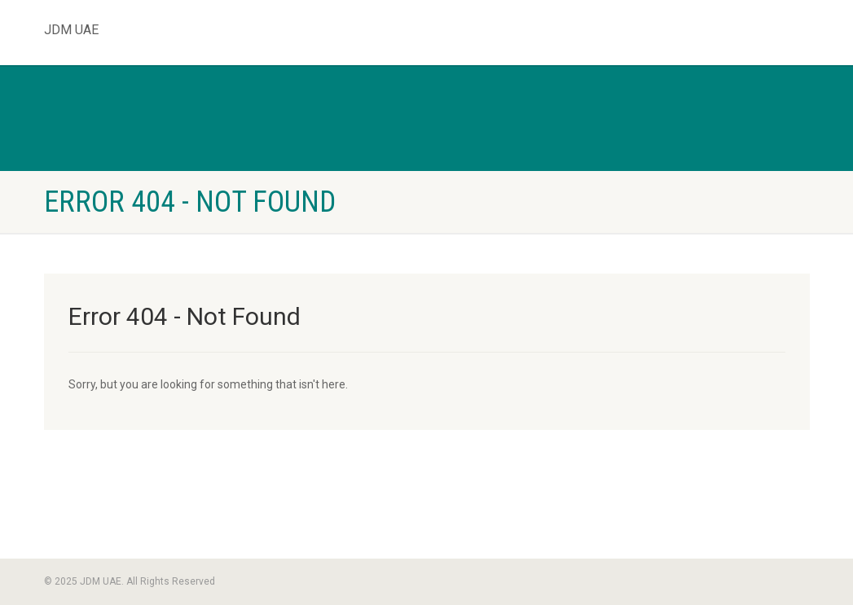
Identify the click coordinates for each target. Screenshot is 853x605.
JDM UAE (71, 26)
